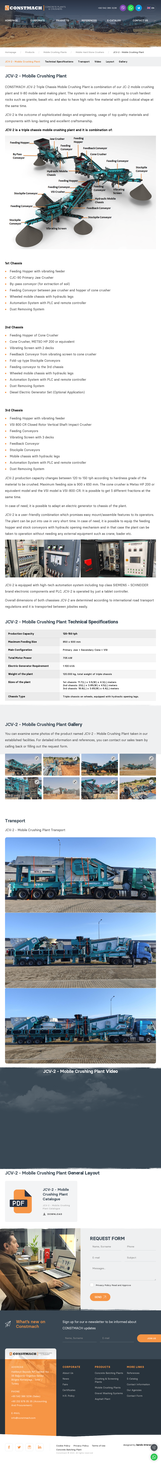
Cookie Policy (63, 1445)
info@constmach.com (23, 1417)
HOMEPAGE (11, 20)
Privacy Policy (103, 1285)
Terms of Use (98, 1445)
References (133, 1373)
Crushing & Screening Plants (106, 1380)
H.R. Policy (69, 1395)
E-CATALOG (114, 20)
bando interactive (146, 1444)
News (66, 1378)
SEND (98, 1297)
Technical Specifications (59, 61)
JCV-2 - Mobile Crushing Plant (22, 61)
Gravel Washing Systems (109, 1393)
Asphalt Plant (102, 1398)
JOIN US (146, 1338)
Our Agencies (134, 1390)
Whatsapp (154, 1457)
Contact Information (138, 1384)
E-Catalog (132, 1378)
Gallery (123, 61)
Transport (84, 61)
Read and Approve (110, 1285)
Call (154, 1447)
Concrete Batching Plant (68, 1449)
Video (97, 61)
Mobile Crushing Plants (108, 1387)
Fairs (65, 1384)
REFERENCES (89, 20)
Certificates (69, 1390)
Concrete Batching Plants (109, 1373)
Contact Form (134, 1395)
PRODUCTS (62, 20)
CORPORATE (38, 20)
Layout (110, 61)
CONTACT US (140, 20)
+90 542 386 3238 (107, 7)
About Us (68, 1373)
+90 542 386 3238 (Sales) (25, 1396)
